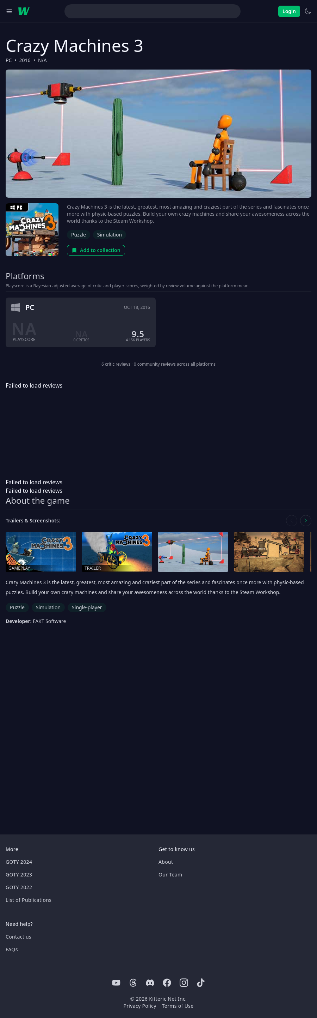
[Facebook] (167, 982)
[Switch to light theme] (307, 11)
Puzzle (78, 234)
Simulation (109, 234)
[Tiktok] (201, 982)
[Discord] (150, 982)
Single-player (87, 607)
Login (289, 11)
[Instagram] (184, 982)
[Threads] (133, 982)
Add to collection (96, 250)
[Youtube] (116, 982)
